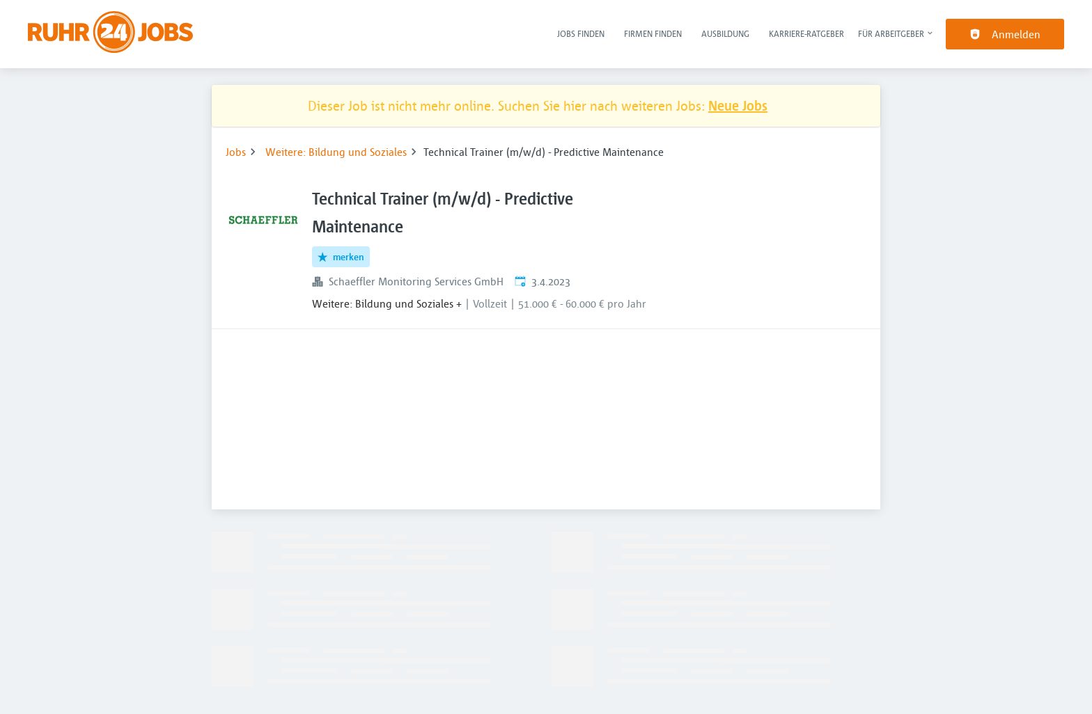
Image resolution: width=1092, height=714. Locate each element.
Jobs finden (580, 33)
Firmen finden (653, 33)
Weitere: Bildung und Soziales (336, 152)
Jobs (236, 152)
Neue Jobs (737, 105)
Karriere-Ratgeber (806, 33)
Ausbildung (725, 33)
